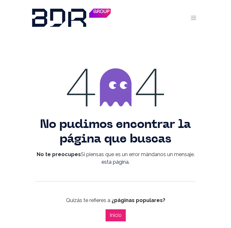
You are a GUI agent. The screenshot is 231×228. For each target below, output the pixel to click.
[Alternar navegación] (193, 17)
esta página (115, 162)
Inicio (116, 215)
